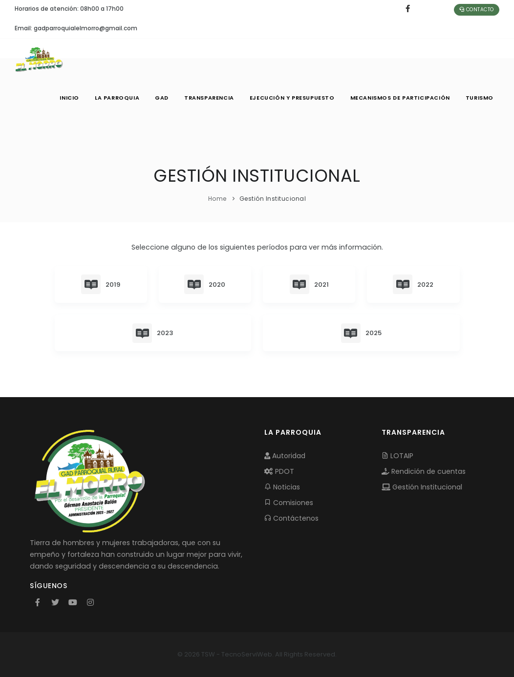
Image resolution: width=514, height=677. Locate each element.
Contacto (476, 9)
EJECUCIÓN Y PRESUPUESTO (292, 98)
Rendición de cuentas (424, 471)
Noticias (282, 487)
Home (217, 198)
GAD (162, 98)
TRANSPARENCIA (209, 98)
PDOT (279, 471)
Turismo (479, 98)
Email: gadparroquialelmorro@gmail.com (76, 28)
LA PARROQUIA (117, 98)
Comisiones (288, 503)
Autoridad (284, 456)
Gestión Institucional (422, 487)
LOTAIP (397, 456)
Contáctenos (291, 518)
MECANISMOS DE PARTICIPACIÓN (400, 98)
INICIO (69, 98)
